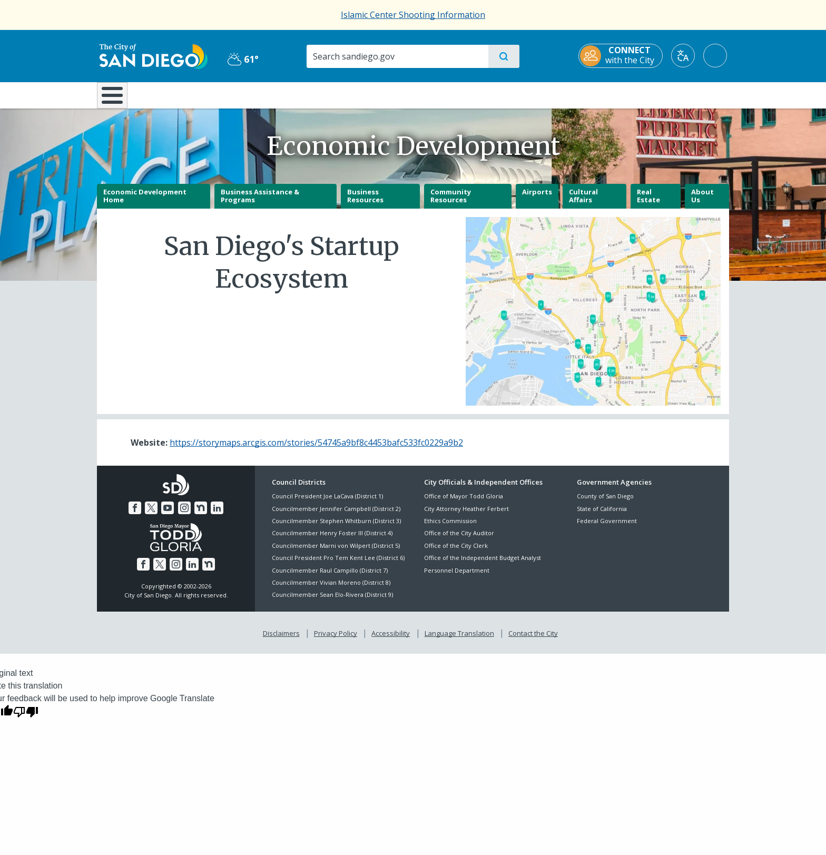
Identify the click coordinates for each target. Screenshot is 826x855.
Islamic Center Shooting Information (413, 15)
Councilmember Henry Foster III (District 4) (332, 541)
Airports (537, 199)
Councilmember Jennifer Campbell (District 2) (336, 516)
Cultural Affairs (583, 203)
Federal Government (607, 528)
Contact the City (533, 640)
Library (472, 94)
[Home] (117, 99)
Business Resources (365, 203)
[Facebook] (135, 515)
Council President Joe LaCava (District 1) (327, 504)
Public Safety (575, 94)
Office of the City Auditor (459, 541)
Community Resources (450, 203)
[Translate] (685, 55)
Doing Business (376, 94)
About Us (702, 203)
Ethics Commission (450, 528)
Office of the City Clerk (456, 553)
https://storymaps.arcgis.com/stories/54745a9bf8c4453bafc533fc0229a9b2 (316, 450)
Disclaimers (281, 640)
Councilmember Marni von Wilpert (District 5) (336, 553)
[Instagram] (184, 515)
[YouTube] (167, 515)
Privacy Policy (335, 640)
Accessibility (390, 640)
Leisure (186, 94)
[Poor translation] (25, 719)
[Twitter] (151, 515)
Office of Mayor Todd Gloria (463, 504)
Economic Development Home (144, 203)
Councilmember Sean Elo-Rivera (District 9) (332, 602)
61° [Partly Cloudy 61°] (241, 59)
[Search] (397, 56)
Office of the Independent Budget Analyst (482, 565)
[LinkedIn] (217, 515)
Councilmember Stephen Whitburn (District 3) (336, 528)
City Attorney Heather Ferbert (466, 516)
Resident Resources (283, 94)
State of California (602, 516)
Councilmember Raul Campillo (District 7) (330, 578)
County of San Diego (605, 504)
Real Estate (648, 203)
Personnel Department (456, 578)
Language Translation (459, 640)
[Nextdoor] (200, 515)
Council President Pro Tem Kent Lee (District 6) (338, 565)
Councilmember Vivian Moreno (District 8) (331, 590)
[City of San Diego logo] (151, 55)
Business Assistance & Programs (260, 203)
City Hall (677, 94)
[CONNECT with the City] (623, 56)
